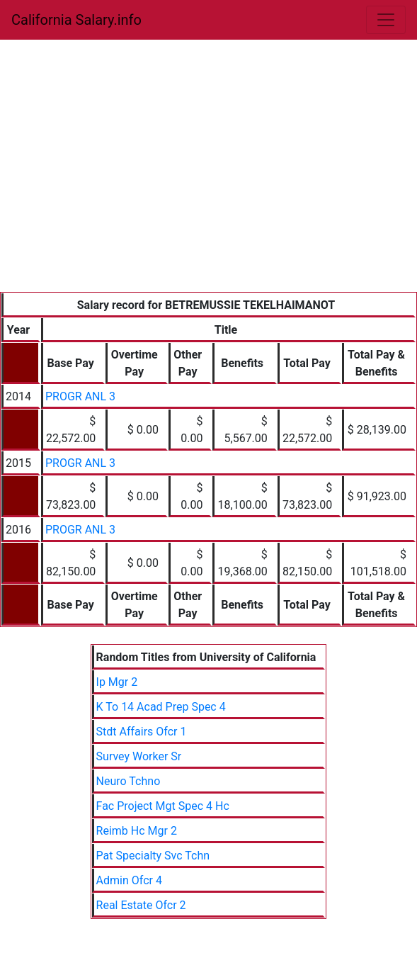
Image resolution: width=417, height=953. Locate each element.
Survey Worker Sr (139, 756)
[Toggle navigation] (386, 20)
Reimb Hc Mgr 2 (136, 831)
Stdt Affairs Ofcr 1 (141, 731)
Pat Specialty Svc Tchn (153, 855)
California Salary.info (76, 19)
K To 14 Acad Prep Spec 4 (161, 707)
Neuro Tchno (128, 781)
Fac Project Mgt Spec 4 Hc (162, 806)
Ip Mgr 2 (117, 682)
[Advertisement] (208, 185)
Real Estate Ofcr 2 (141, 905)
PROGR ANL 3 (80, 396)
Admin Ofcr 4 (129, 880)
